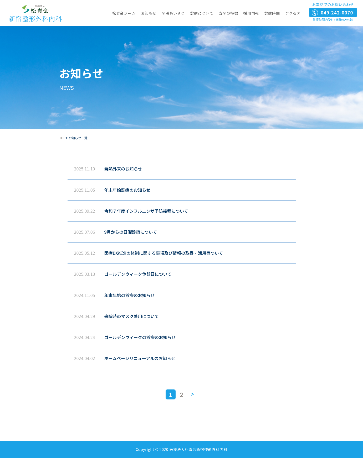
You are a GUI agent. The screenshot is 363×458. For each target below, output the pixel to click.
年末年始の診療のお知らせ (129, 295)
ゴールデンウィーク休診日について (138, 274)
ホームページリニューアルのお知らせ (139, 358)
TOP (62, 138)
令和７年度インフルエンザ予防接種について (146, 211)
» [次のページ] (192, 394)
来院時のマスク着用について (131, 316)
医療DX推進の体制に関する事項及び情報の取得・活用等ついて (163, 253)
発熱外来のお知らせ (123, 168)
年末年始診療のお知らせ (127, 190)
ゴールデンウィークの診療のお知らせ (140, 337)
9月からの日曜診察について (130, 232)
